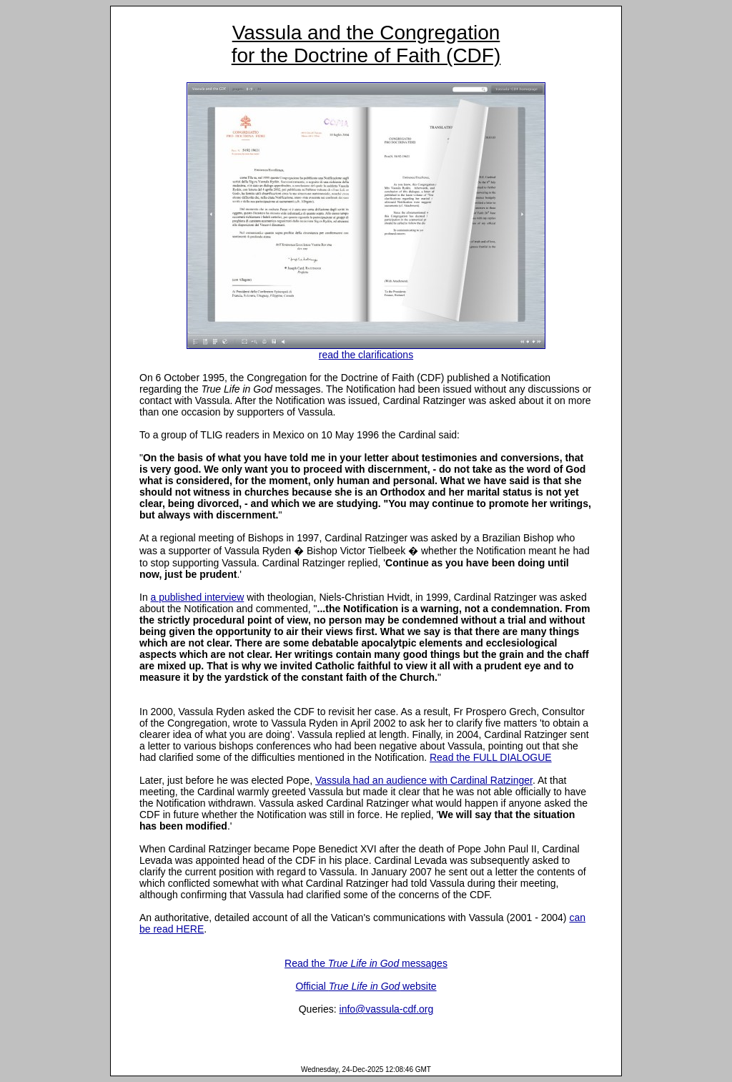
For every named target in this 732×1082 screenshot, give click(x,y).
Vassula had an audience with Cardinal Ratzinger (424, 780)
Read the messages (366, 963)
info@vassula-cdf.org (387, 1009)
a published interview (197, 597)
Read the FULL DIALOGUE (491, 757)
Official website (365, 986)
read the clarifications (366, 350)
